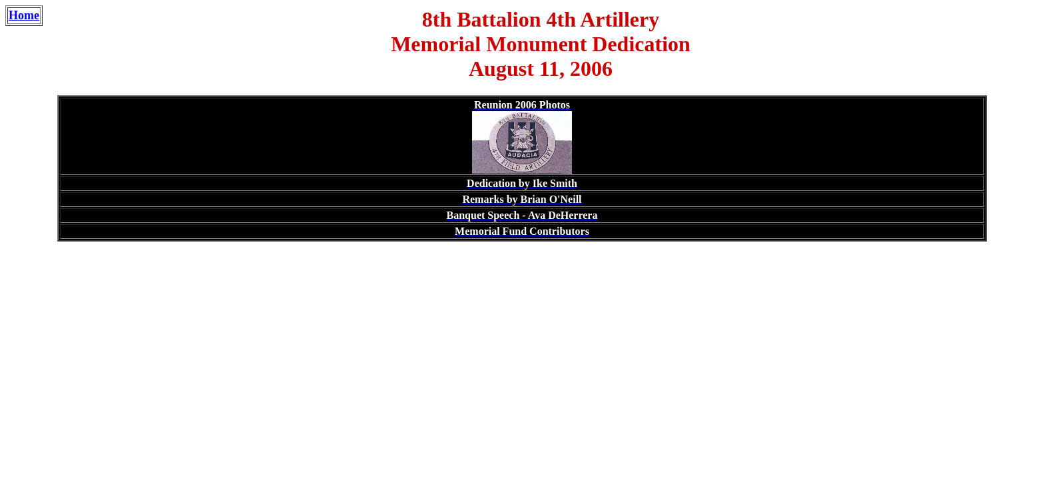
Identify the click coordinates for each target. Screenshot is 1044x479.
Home (24, 15)
